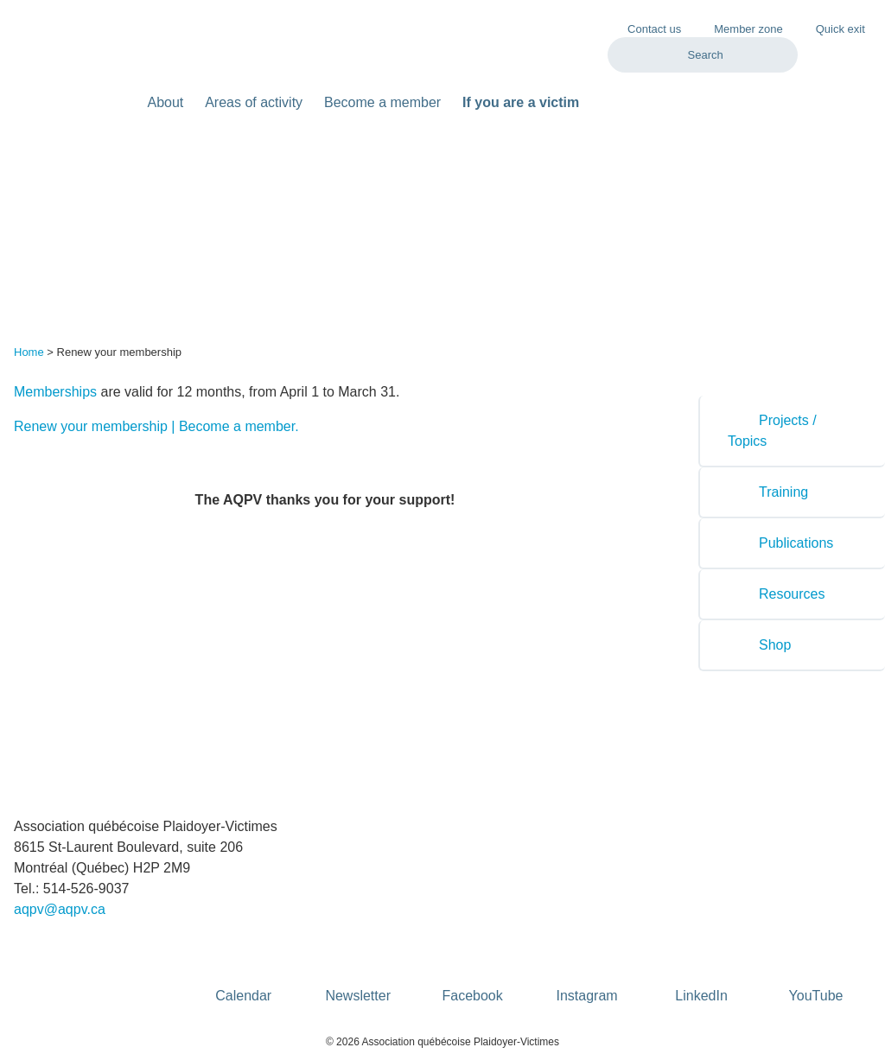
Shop (759, 645)
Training (768, 492)
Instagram (587, 968)
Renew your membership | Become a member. (156, 426)
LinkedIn (701, 968)
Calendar (243, 968)
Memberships (55, 391)
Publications (780, 543)
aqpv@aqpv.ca (59, 909)
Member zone (739, 28)
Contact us (654, 28)
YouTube (816, 968)
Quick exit (832, 28)
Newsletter (358, 968)
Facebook (472, 968)
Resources (776, 594)
